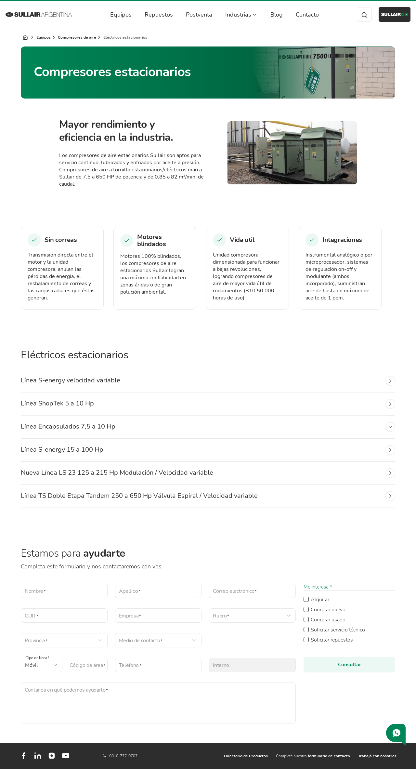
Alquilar (320, 599)
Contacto (303, 15)
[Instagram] (51, 758)
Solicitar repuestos (332, 639)
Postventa (195, 15)
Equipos (116, 15)
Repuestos (154, 15)
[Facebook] (23, 758)
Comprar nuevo (328, 609)
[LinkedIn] (38, 758)
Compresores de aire (77, 37)
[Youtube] (66, 758)
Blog (272, 15)
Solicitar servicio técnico (338, 629)
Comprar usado (328, 619)
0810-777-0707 (120, 756)
